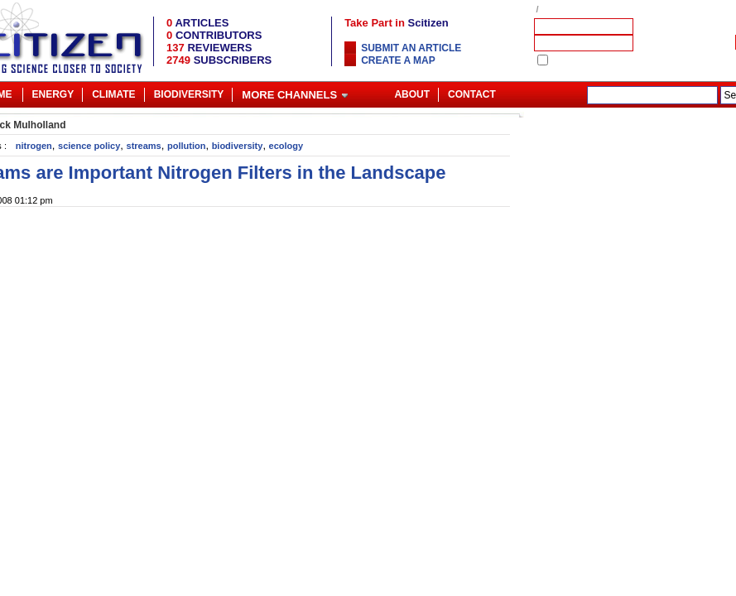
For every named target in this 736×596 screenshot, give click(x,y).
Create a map (398, 60)
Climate (113, 94)
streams (144, 146)
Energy (53, 94)
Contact (472, 94)
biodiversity (237, 146)
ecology (286, 146)
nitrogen (34, 146)
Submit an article (411, 48)
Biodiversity (189, 94)
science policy (89, 146)
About (412, 94)
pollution (186, 146)
